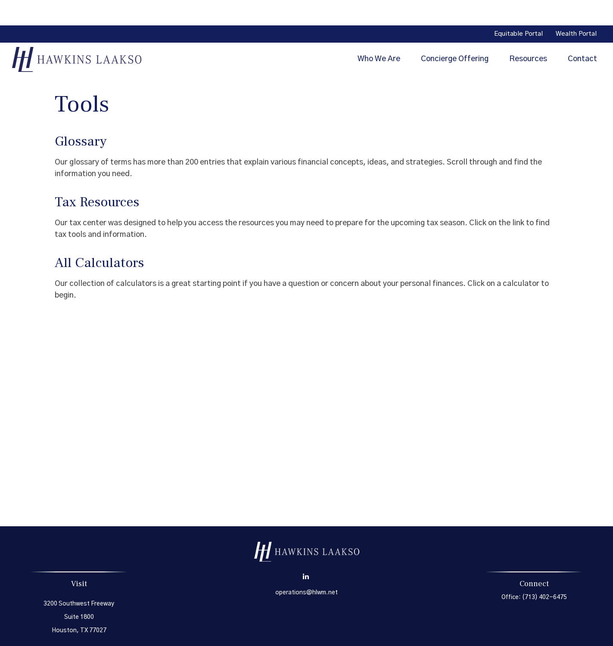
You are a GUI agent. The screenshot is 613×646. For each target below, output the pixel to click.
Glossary (81, 116)
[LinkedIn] (305, 551)
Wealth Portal (576, 9)
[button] (379, 34)
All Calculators (99, 237)
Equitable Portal (518, 9)
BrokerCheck (395, 631)
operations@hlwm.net (306, 567)
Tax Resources (97, 177)
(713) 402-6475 (544, 572)
